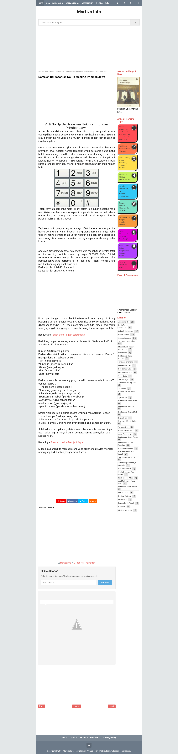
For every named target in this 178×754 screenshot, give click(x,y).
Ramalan (121, 507)
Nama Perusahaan (125, 449)
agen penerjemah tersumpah (69, 334)
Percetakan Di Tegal (126, 503)
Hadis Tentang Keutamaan (123, 326)
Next (112, 706)
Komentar (90, 563)
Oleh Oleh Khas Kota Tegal (123, 264)
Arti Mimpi (122, 389)
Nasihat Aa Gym (124, 496)
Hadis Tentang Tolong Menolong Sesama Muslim (124, 163)
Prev (41, 706)
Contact (73, 738)
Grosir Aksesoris (124, 338)
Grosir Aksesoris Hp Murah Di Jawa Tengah (124, 235)
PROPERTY (122, 500)
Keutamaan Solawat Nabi (128, 412)
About (64, 738)
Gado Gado (122, 376)
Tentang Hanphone (125, 362)
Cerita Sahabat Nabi (125, 430)
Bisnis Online (123, 335)
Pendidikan (122, 418)
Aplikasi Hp (122, 398)
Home (76, 706)
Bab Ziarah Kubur (124, 369)
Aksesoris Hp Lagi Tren (127, 383)
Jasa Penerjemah (125, 434)
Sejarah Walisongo (125, 331)
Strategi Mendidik (125, 510)
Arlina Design (92, 751)
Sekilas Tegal (123, 379)
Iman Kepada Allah (125, 478)
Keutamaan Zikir (124, 365)
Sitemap (84, 738)
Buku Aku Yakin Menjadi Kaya (67, 442)
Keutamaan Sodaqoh (126, 406)
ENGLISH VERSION (125, 373)
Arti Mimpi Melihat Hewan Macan (124, 176)
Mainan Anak (123, 493)
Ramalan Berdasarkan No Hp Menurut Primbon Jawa (124, 191)
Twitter (83, 501)
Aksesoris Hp (123, 322)
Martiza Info (65, 563)
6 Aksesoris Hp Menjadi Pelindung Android (124, 221)
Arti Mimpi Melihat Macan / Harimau (124, 148)
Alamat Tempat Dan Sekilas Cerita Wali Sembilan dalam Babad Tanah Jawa (124, 133)
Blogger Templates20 (121, 751)
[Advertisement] (89, 47)
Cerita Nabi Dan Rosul (126, 392)
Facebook (72, 501)
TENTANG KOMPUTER (126, 457)
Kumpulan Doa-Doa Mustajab (125, 444)
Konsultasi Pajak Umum (127, 487)
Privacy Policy (109, 738)
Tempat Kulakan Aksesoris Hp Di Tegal (124, 206)
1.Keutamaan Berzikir (127, 311)
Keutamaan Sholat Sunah (128, 437)
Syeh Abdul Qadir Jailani (127, 421)
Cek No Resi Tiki (124, 469)
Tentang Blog (123, 427)
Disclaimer (95, 738)
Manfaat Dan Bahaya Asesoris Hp (126, 348)
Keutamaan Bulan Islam (127, 401)
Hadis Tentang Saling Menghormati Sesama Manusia (124, 250)
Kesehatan (122, 353)
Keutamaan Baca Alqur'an (125, 357)
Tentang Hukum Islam (126, 341)
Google (61, 501)
